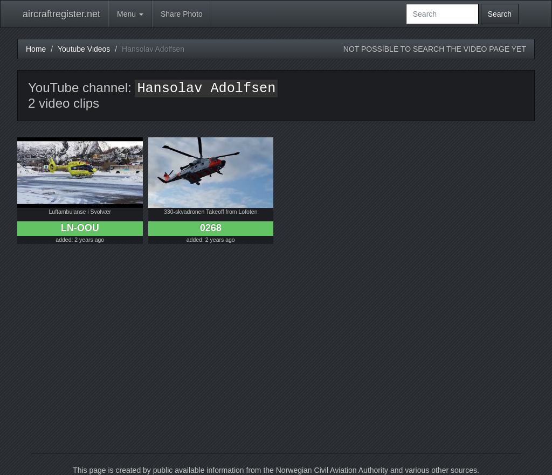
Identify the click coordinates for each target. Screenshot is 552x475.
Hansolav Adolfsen (206, 88)
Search (500, 14)
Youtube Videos (84, 49)
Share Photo (182, 14)
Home (36, 49)
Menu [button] (130, 14)
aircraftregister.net (61, 14)
